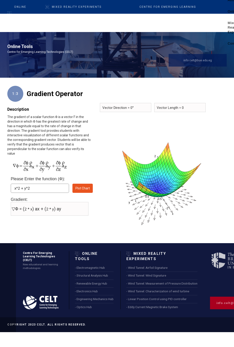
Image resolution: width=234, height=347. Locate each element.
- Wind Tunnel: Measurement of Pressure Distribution (161, 283)
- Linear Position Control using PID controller (156, 299)
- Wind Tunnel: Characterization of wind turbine (157, 291)
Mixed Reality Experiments (76, 6)
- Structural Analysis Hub (91, 275)
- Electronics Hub (86, 291)
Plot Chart (82, 188)
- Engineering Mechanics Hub (94, 299)
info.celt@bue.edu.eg (197, 60)
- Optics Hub (83, 307)
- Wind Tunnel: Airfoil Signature (147, 267)
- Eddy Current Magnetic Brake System (152, 307)
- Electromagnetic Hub (90, 267)
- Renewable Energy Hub (91, 283)
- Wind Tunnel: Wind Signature (146, 275)
